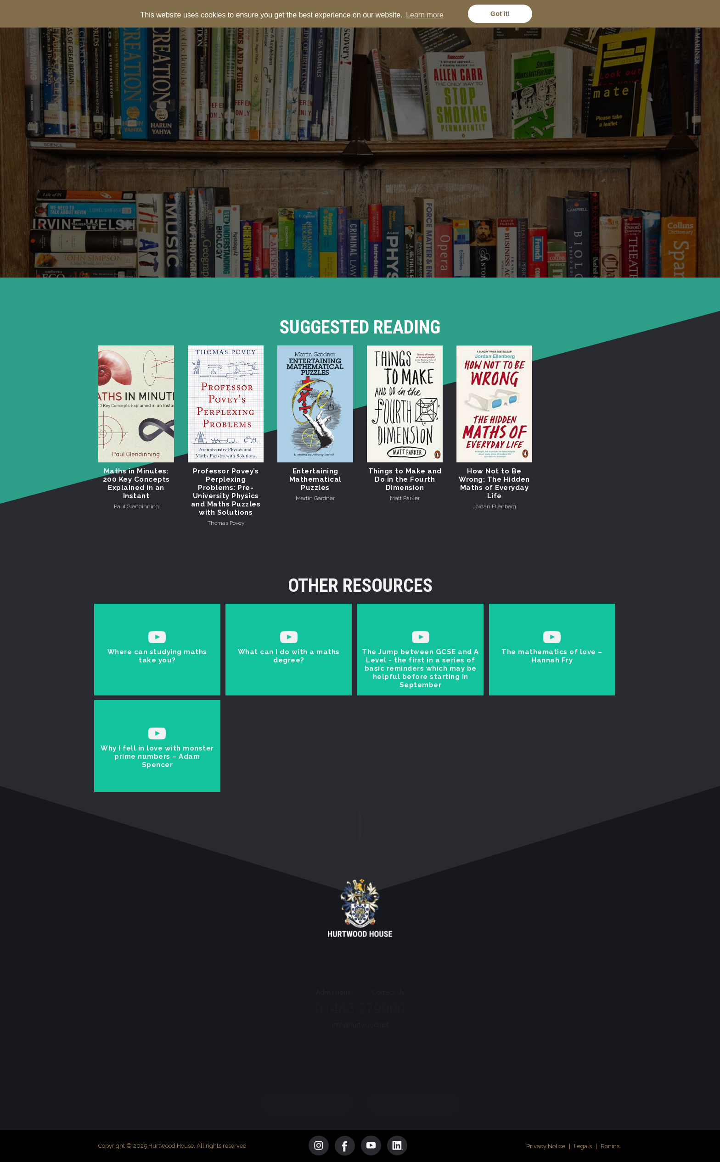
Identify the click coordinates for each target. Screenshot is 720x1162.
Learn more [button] (425, 15)
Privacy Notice (545, 1146)
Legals (583, 1146)
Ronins (610, 1146)
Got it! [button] (500, 13)
